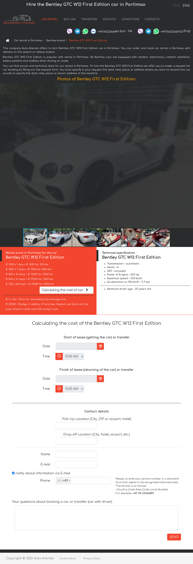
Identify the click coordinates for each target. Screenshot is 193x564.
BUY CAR (70, 19)
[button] (190, 156)
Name (45, 454)
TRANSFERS (89, 19)
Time (46, 356)
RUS (176, 5)
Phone (45, 480)
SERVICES (109, 19)
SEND (174, 537)
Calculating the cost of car (65, 290)
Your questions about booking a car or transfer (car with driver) (62, 501)
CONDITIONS (130, 19)
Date (46, 346)
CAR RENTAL (49, 19)
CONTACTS (152, 19)
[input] (76, 346)
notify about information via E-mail (41, 473)
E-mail (45, 464)
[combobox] (63, 480)
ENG (186, 5)
